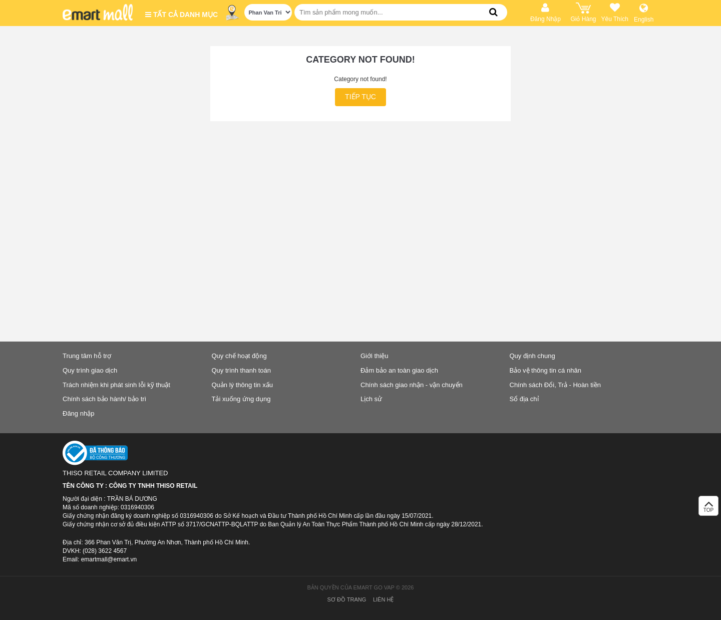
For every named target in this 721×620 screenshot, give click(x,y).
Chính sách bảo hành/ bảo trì (104, 399)
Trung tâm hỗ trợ (87, 356)
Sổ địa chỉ (524, 399)
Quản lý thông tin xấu (242, 385)
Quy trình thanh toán (241, 370)
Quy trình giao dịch (90, 370)
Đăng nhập (78, 413)
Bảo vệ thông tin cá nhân (545, 370)
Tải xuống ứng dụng (241, 399)
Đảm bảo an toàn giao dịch (399, 370)
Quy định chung (532, 356)
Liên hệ (383, 599)
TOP (708, 508)
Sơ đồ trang (347, 599)
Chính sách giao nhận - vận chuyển (411, 385)
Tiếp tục (360, 97)
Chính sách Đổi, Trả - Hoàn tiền (555, 385)
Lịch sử (371, 399)
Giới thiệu (374, 356)
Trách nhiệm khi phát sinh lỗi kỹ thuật (116, 385)
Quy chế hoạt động (239, 356)
